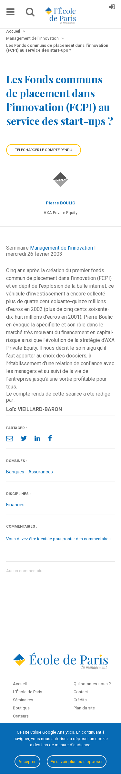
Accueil (20, 683)
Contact (81, 691)
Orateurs (21, 716)
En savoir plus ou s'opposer (77, 761)
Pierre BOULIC (60, 203)
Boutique (21, 708)
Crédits (80, 699)
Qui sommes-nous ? (92, 683)
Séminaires (23, 699)
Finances (15, 505)
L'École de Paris (27, 691)
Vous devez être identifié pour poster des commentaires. (59, 538)
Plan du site (84, 708)
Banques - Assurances (29, 472)
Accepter (27, 761)
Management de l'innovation (61, 248)
